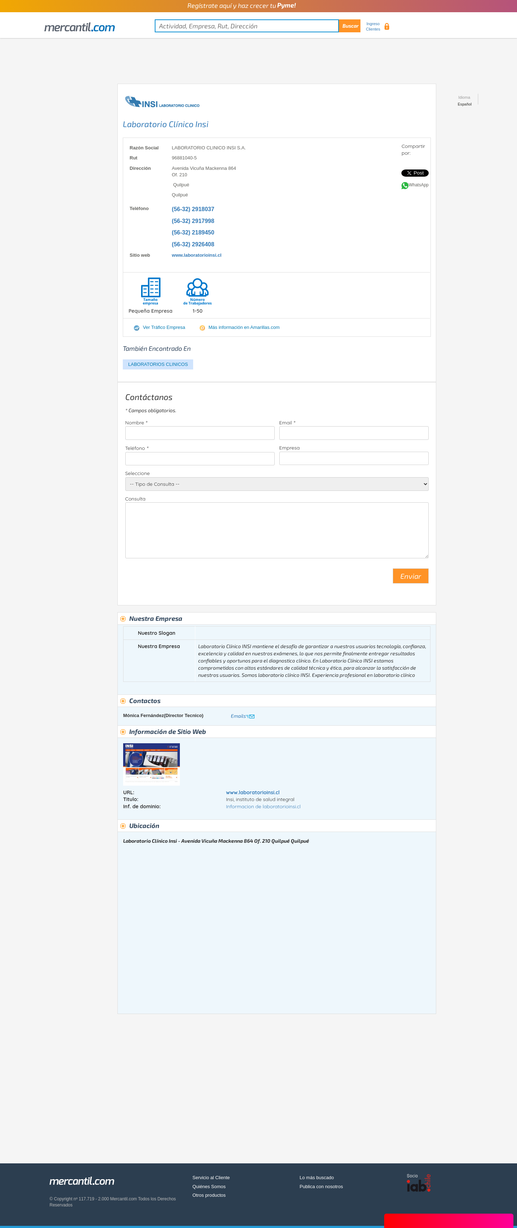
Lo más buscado (317, 1177)
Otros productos (209, 1195)
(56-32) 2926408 (193, 244)
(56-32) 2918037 (193, 209)
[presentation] (179, 579)
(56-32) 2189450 (193, 232)
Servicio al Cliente (211, 1177)
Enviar (410, 576)
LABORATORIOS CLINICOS (158, 364)
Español (465, 104)
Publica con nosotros (321, 1186)
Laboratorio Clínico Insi (166, 124)
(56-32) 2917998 (193, 221)
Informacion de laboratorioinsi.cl (263, 806)
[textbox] (257, 25)
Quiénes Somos (209, 1186)
